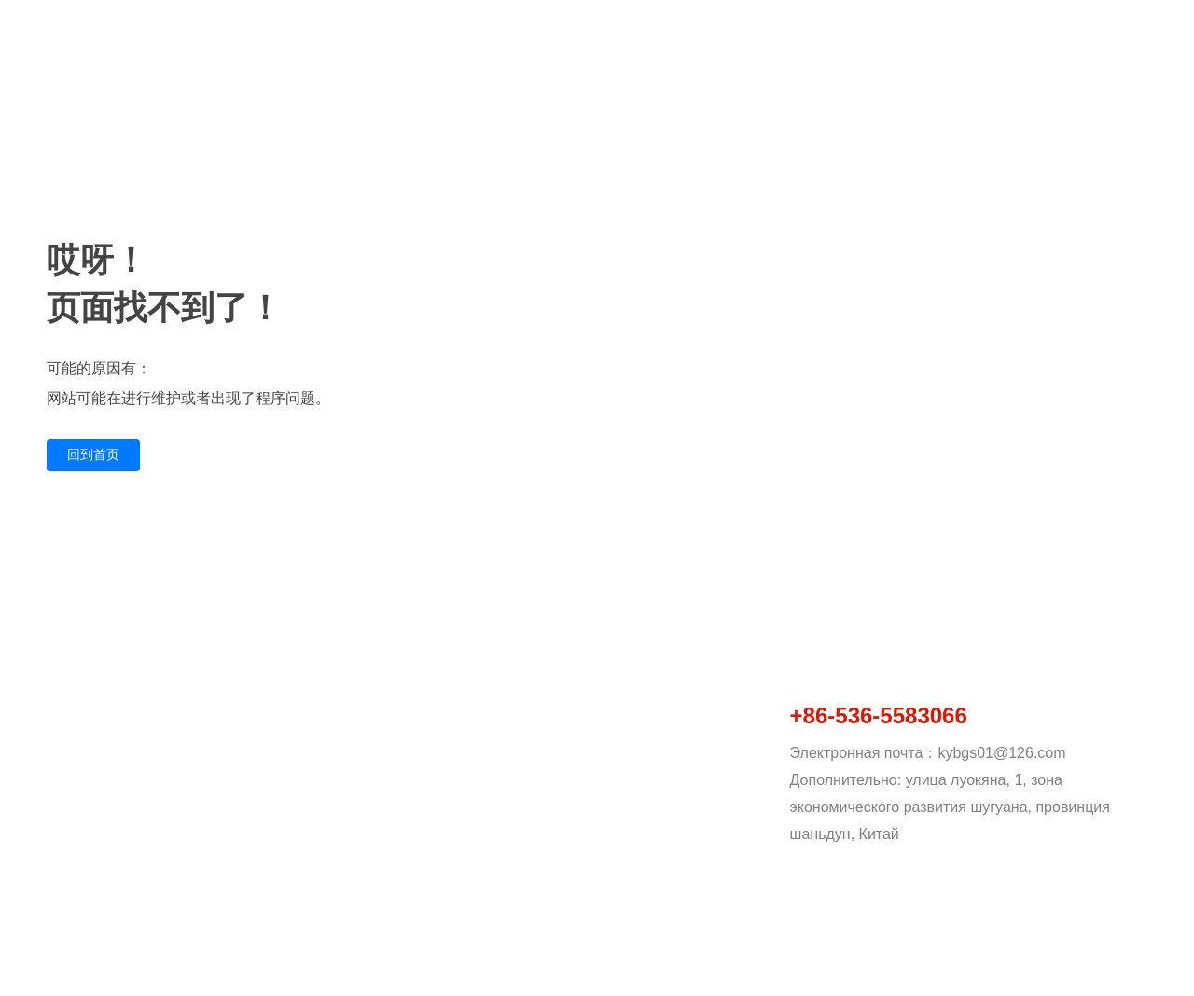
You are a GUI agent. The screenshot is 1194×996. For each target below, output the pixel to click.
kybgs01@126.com (1001, 753)
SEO (1146, 966)
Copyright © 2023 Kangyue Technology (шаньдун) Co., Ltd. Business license (258, 964)
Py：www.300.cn (1070, 966)
